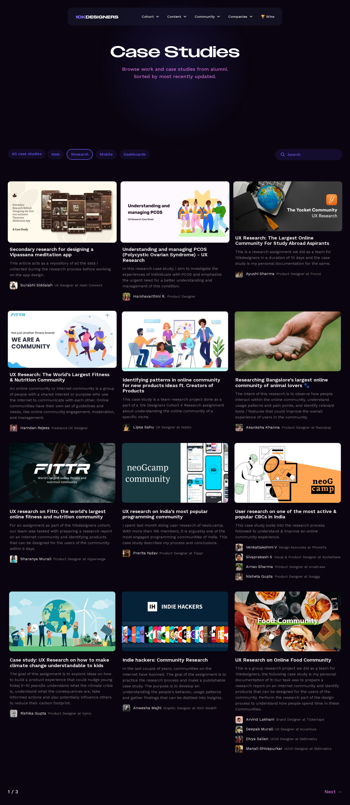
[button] (150, 16)
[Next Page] (333, 791)
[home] (105, 16)
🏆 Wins (267, 16)
